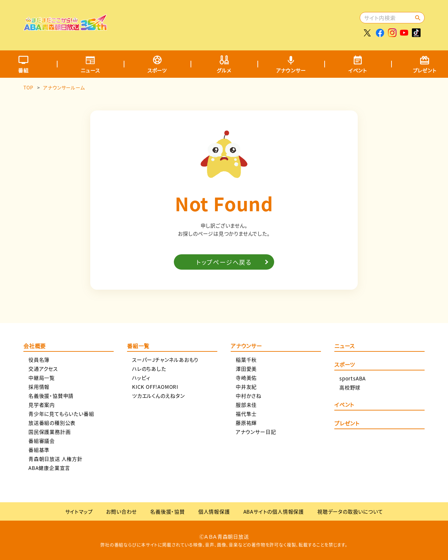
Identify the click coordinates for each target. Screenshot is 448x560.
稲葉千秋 (246, 359)
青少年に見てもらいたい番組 (61, 413)
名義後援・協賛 (167, 511)
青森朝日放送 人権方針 (55, 458)
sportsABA (352, 378)
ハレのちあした (149, 368)
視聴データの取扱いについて (350, 511)
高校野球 (349, 387)
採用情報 (38, 386)
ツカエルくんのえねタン (158, 395)
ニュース (90, 70)
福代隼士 (246, 413)
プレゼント (346, 424)
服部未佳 (246, 404)
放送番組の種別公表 (52, 422)
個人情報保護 (214, 511)
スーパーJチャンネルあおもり (165, 359)
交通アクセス (43, 368)
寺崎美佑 (246, 377)
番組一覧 (138, 346)
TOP (28, 87)
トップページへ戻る (224, 262)
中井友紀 (246, 386)
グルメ (224, 70)
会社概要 (34, 346)
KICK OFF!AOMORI (155, 386)
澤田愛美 (246, 368)
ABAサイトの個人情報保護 (273, 511)
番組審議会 (41, 440)
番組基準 (38, 449)
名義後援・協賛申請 (51, 395)
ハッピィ (141, 377)
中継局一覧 (41, 377)
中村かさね (248, 395)
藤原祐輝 (246, 422)
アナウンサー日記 (256, 431)
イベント (357, 70)
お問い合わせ (121, 511)
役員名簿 (38, 359)
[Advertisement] (236, 22)
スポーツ (157, 70)
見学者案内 (41, 404)
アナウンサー (291, 70)
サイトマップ (79, 511)
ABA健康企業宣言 (49, 467)
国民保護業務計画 (49, 431)
